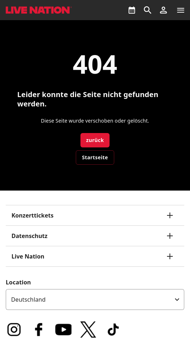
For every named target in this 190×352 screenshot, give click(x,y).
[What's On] (132, 10)
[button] (163, 10)
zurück (95, 140)
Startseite (95, 157)
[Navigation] (180, 10)
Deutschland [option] (28, 299)
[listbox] (95, 299)
